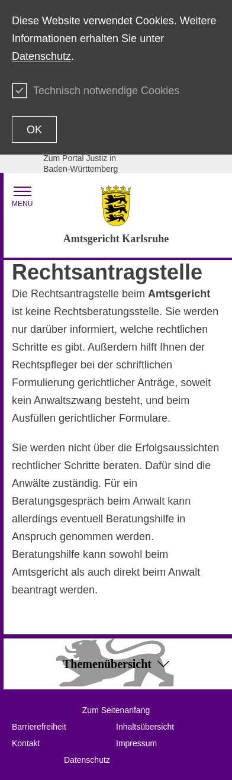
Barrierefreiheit (39, 726)
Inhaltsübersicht (145, 726)
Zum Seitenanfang (116, 710)
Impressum (136, 743)
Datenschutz (41, 56)
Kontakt (26, 743)
